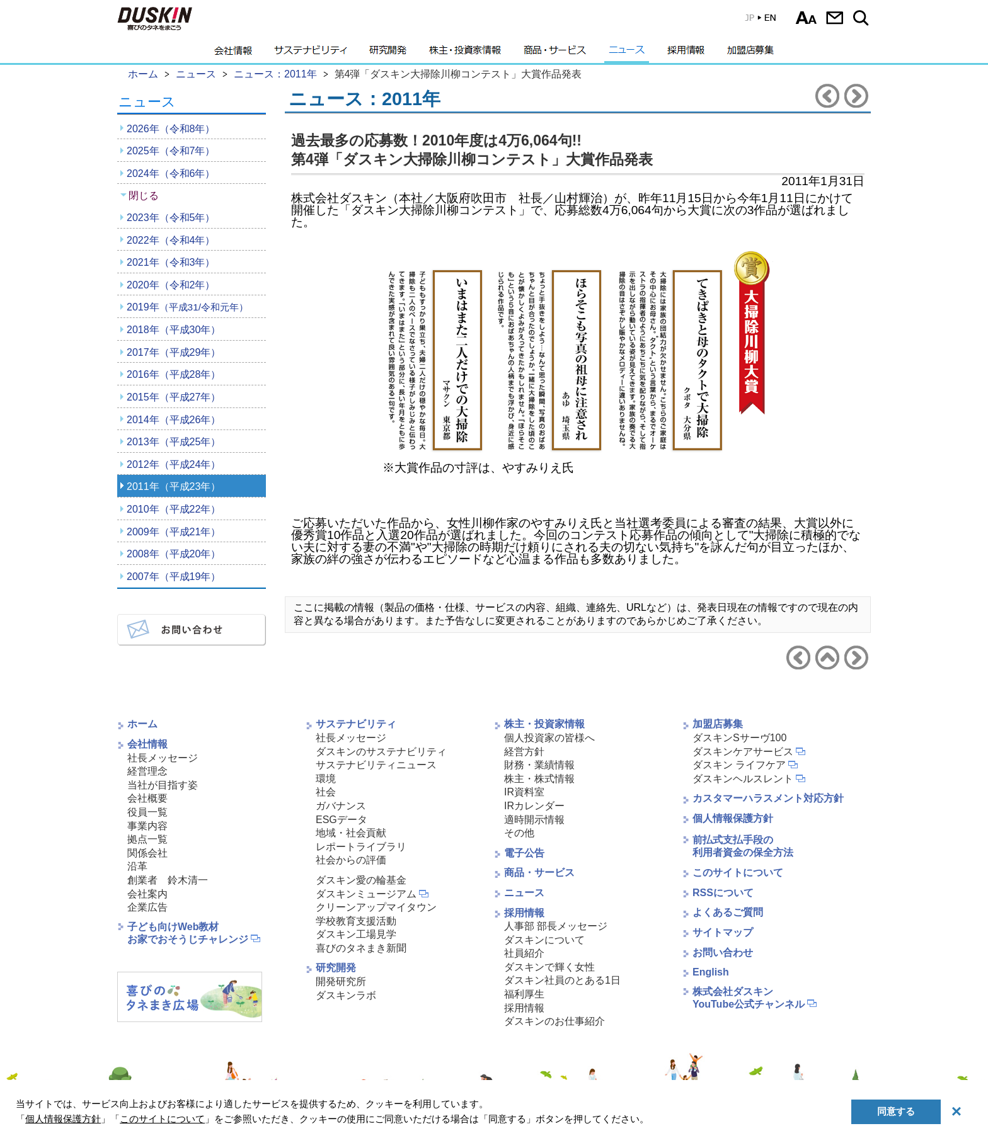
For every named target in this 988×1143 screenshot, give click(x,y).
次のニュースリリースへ (856, 96)
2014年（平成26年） (174, 419)
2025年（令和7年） (171, 150)
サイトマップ (722, 932)
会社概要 (147, 798)
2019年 (187, 307)
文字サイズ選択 (806, 17)
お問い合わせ (835, 17)
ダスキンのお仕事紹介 (554, 1021)
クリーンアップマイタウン (376, 907)
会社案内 (147, 894)
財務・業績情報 (539, 764)
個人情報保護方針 (732, 818)
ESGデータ (341, 819)
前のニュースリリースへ (827, 96)
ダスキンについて (544, 940)
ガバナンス (341, 805)
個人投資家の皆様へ (549, 737)
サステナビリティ (311, 53)
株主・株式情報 (539, 778)
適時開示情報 (534, 819)
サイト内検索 (863, 17)
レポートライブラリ (361, 846)
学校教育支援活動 (356, 921)
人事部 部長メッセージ (555, 926)
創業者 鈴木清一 (167, 880)
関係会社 (147, 853)
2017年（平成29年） (174, 352)
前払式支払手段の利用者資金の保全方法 (742, 846)
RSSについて (723, 892)
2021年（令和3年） (171, 262)
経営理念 (147, 771)
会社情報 (233, 53)
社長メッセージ (162, 758)
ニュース (627, 53)
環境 (326, 778)
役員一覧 (147, 812)
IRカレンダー (534, 805)
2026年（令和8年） (171, 128)
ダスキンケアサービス (742, 751)
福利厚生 (524, 994)
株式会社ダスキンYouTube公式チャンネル (748, 998)
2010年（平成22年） (174, 509)
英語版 (760, 20)
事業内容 (147, 826)
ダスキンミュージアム (366, 894)
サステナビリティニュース (376, 764)
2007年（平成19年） (174, 576)
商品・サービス (555, 53)
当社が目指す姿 (162, 785)
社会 (326, 792)
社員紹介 (524, 953)
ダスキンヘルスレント (742, 778)
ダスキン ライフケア (739, 764)
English (710, 972)
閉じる (144, 195)
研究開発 (387, 53)
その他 (519, 832)
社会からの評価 (351, 860)
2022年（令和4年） (171, 240)
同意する (896, 1111)
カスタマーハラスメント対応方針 (768, 798)
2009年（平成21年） (174, 531)
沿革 (137, 866)
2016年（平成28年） (174, 374)
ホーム (142, 724)
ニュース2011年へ (827, 657)
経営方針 (524, 751)
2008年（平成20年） (174, 554)
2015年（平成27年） (174, 397)
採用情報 (686, 53)
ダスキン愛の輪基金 (361, 880)
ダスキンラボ (346, 995)
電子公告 (524, 853)
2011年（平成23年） (174, 486)
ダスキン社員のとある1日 (562, 980)
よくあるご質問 (727, 912)
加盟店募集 (750, 53)
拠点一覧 (147, 839)
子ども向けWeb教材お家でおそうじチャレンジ (187, 933)
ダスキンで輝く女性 (549, 967)
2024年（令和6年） (171, 173)
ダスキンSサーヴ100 (739, 737)
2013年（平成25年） (174, 441)
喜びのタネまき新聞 (361, 948)
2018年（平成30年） (174, 329)
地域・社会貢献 (351, 832)
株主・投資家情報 (465, 53)
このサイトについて (737, 872)
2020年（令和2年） (171, 285)
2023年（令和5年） (171, 217)
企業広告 (147, 907)
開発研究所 (341, 981)
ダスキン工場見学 (356, 934)
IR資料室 (524, 792)
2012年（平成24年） (174, 464)
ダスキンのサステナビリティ (381, 751)
